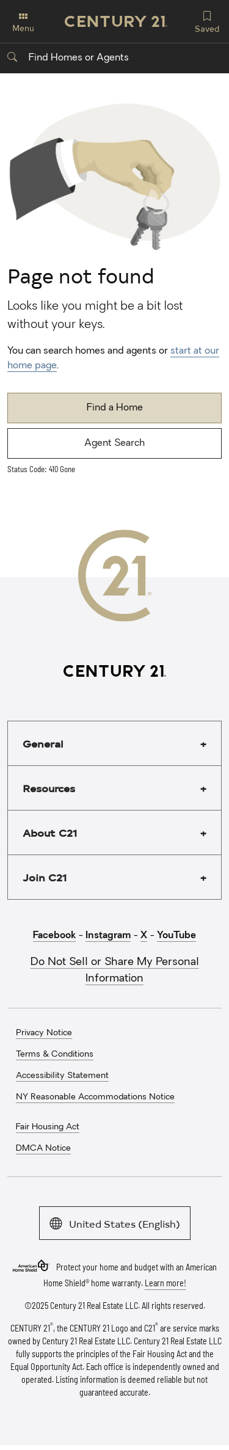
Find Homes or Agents (68, 58)
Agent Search (114, 443)
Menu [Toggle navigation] (23, 22)
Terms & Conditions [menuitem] (54, 1054)
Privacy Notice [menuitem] (44, 1033)
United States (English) (114, 1222)
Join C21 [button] (45, 877)
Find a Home (115, 408)
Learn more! (165, 1283)
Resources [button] (49, 788)
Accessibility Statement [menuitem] (62, 1075)
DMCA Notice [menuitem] (43, 1148)
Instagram (108, 936)
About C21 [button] (50, 832)
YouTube (176, 936)
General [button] (43, 743)
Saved (207, 21)
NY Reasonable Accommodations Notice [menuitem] (95, 1097)
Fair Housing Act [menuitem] (47, 1127)
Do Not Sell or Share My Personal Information (115, 970)
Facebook (54, 936)
